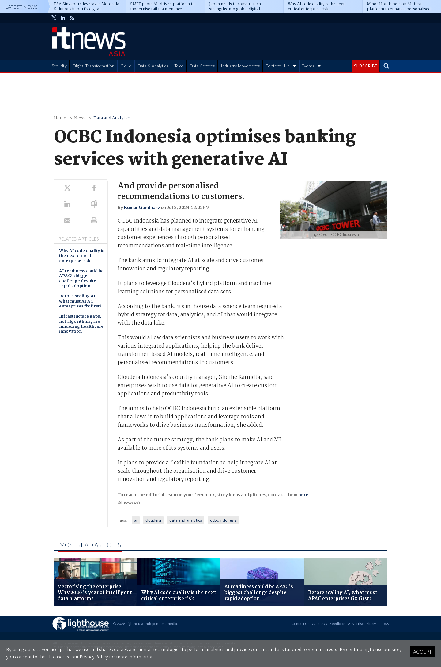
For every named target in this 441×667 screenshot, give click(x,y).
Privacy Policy (94, 657)
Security (59, 65)
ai (135, 520)
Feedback (337, 623)
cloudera (153, 520)
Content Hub (277, 65)
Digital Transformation (94, 65)
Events (308, 65)
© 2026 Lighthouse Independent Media (145, 623)
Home (60, 118)
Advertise (356, 623)
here (303, 494)
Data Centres (202, 65)
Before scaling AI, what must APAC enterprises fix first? (80, 302)
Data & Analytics (153, 65)
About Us (319, 623)
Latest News (21, 7)
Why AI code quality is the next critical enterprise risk (81, 256)
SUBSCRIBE (365, 65)
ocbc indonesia (223, 520)
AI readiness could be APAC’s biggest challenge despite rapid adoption (81, 279)
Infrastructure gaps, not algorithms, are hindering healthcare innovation (81, 324)
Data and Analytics (112, 118)
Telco (179, 65)
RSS (386, 623)
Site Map (373, 623)
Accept (422, 651)
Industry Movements (240, 65)
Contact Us (301, 623)
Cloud (125, 65)
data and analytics (185, 520)
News (79, 118)
